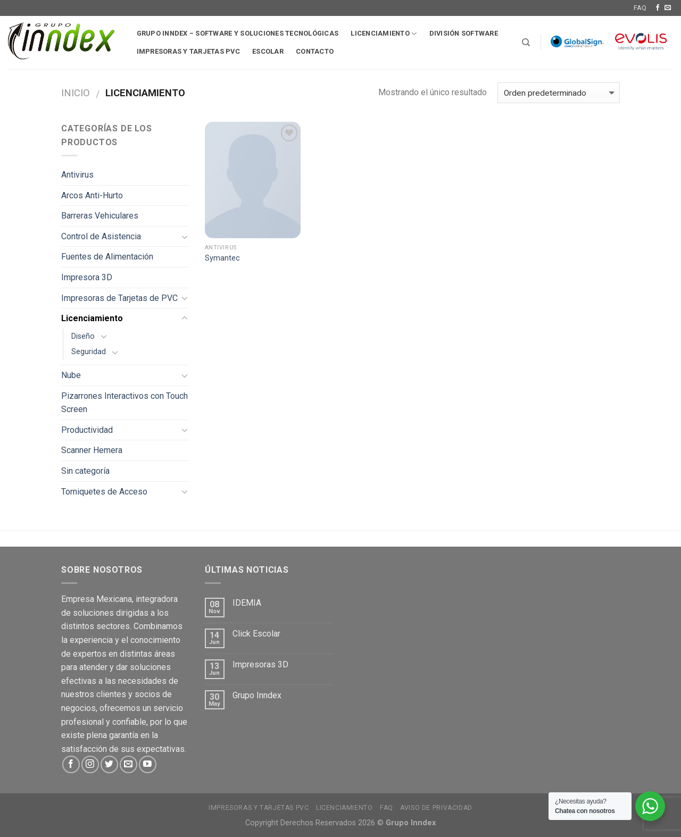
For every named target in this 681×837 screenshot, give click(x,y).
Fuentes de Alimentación (107, 257)
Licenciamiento (384, 34)
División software (463, 33)
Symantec (222, 258)
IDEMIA (246, 603)
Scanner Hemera (91, 450)
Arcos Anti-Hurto (92, 195)
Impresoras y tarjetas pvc (188, 51)
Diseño (83, 336)
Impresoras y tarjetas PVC (259, 807)
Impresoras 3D (260, 664)
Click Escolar (256, 634)
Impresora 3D (86, 277)
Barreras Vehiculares (99, 216)
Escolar (268, 51)
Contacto (315, 51)
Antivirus (77, 175)
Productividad (87, 430)
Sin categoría (85, 471)
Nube (71, 375)
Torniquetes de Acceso (104, 492)
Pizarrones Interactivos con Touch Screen (124, 403)
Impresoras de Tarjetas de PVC (119, 298)
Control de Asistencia (101, 236)
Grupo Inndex (256, 695)
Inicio (75, 92)
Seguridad (88, 351)
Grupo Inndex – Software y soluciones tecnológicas (238, 33)
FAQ (640, 8)
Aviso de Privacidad (436, 807)
